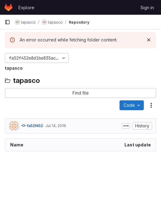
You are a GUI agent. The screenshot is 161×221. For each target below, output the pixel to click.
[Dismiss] (148, 40)
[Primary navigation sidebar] (7, 22)
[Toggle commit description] (126, 126)
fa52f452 (32, 125)
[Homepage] (8, 7)
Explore (26, 7)
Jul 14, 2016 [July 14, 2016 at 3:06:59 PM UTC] (55, 125)
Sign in (147, 7)
